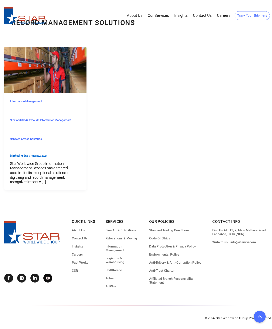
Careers (223, 15)
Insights (181, 15)
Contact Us (202, 15)
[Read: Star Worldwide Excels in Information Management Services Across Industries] (45, 69)
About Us (134, 15)
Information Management (26, 101)
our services (158, 15)
